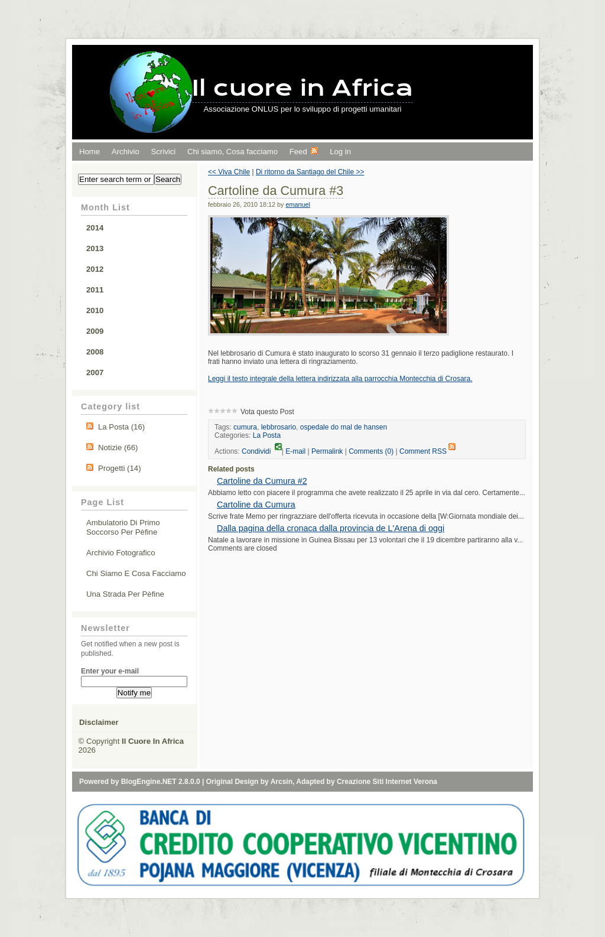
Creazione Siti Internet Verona (387, 781)
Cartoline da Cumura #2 (262, 481)
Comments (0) (371, 451)
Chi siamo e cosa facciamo (136, 573)
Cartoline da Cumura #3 (275, 190)
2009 (94, 331)
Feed (304, 151)
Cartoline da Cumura (256, 504)
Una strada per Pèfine (125, 594)
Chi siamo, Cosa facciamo (232, 151)
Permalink (327, 451)
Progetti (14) (119, 468)
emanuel (297, 204)
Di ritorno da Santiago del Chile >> (310, 172)
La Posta (267, 435)
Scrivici (163, 151)
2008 (94, 351)
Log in (340, 151)
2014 (94, 227)
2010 (94, 310)
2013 (94, 248)
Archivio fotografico (120, 552)
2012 (94, 269)
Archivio (125, 151)
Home (89, 151)
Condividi (262, 451)
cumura (245, 427)
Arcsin (281, 781)
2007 (94, 372)
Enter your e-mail (110, 671)
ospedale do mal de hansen (343, 427)
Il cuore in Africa (303, 87)
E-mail (295, 451)
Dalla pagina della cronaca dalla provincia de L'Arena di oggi (330, 528)
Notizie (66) (118, 447)
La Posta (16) (121, 426)
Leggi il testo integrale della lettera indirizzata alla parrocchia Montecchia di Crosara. (340, 379)
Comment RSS (427, 451)
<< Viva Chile (229, 172)
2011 (94, 289)
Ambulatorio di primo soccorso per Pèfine (123, 527)
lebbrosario (278, 427)
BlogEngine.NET (149, 781)
